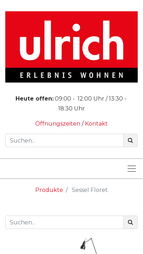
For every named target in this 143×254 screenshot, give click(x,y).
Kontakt (96, 123)
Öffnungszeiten (58, 123)
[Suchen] (130, 140)
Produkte (49, 190)
